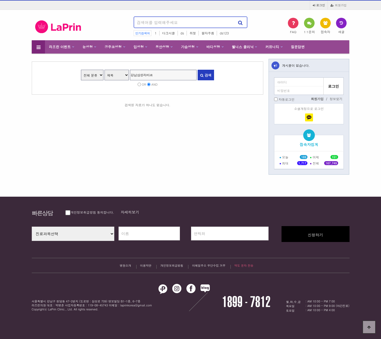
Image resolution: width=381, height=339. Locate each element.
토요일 (290, 310)
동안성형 (162, 46)
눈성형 (88, 46)
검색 (205, 75)
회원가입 (338, 5)
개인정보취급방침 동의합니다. (90, 212)
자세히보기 (130, 212)
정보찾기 (336, 98)
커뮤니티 (272, 46)
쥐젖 (192, 33)
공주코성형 (113, 46)
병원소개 (125, 266)
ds (182, 33)
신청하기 (315, 234)
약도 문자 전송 (243, 265)
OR (144, 84)
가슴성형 (188, 46)
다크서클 (168, 33)
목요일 (290, 306)
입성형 (138, 46)
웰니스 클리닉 (242, 46)
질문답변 (298, 46)
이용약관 (145, 266)
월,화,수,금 (293, 302)
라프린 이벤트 (60, 46)
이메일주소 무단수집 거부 (208, 266)
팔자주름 (207, 33)
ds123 (224, 33)
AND (154, 84)
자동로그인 (286, 99)
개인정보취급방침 (171, 266)
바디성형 (213, 46)
